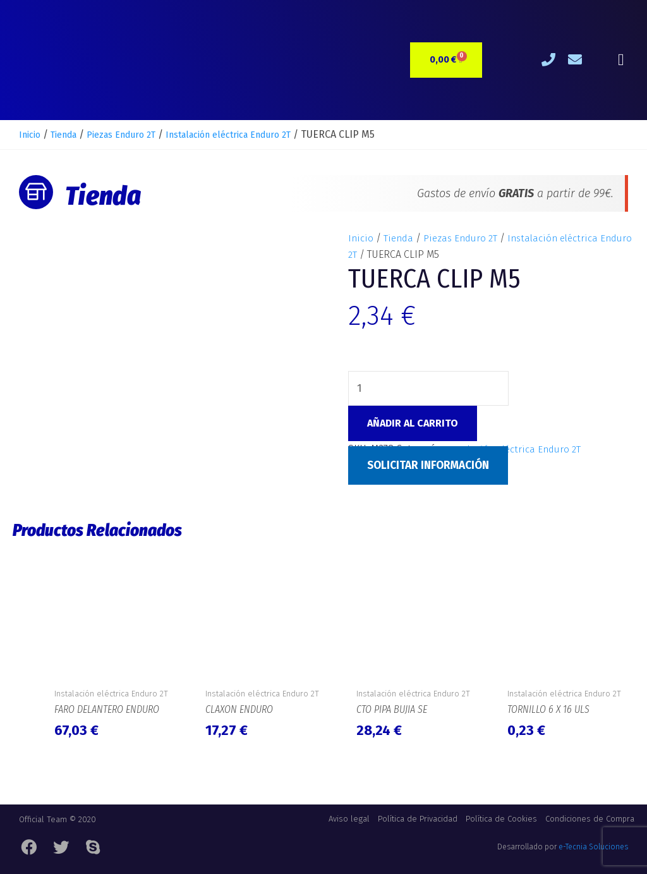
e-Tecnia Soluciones (593, 850)
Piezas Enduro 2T (137, 134)
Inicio (31, 134)
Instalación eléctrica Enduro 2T (259, 134)
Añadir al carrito (412, 424)
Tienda (70, 134)
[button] (621, 60)
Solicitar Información (432, 466)
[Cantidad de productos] (429, 388)
